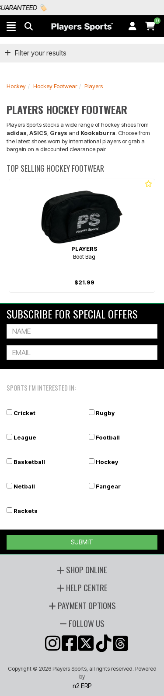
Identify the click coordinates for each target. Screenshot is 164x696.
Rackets (26, 510)
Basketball (29, 461)
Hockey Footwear (55, 86)
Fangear (108, 486)
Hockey (16, 86)
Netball (24, 486)
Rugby (105, 412)
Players (93, 86)
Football (108, 437)
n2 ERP (82, 685)
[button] (11, 26)
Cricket (24, 412)
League (25, 437)
